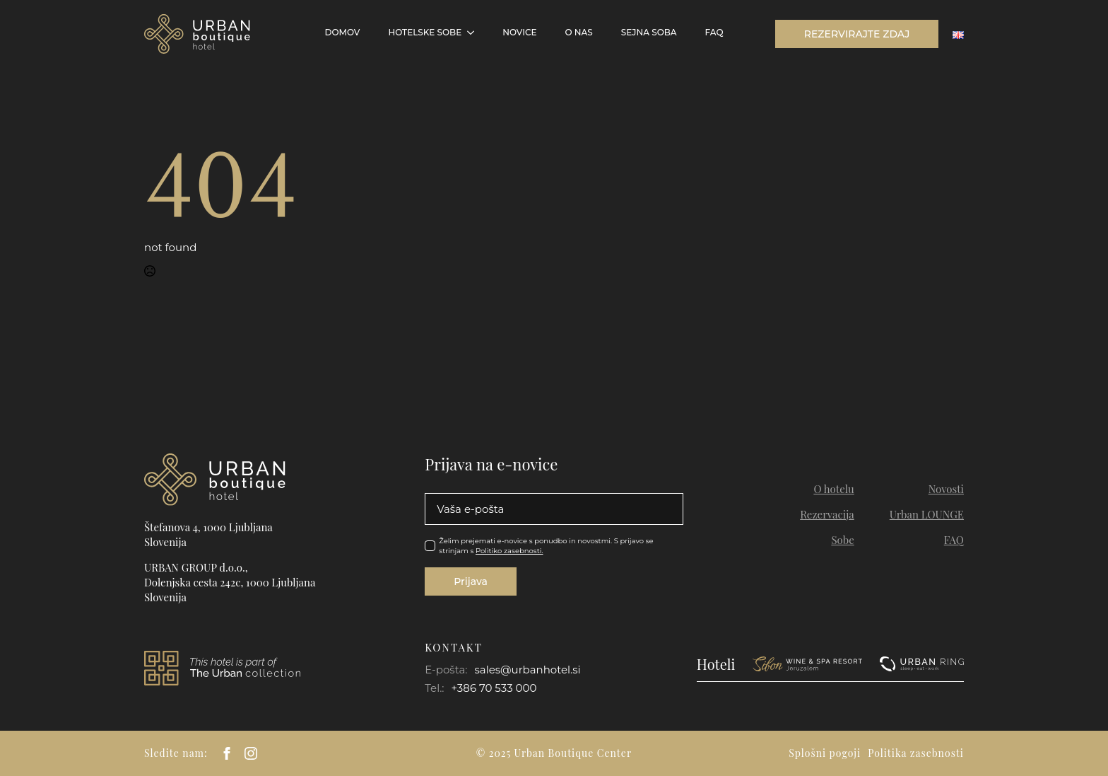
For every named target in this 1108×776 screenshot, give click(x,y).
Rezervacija (827, 514)
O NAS (578, 32)
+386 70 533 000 (494, 688)
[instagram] (251, 753)
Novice (519, 32)
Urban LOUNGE (927, 514)
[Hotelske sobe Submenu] (474, 32)
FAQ (714, 32)
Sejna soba (649, 32)
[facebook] (227, 753)
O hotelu (833, 489)
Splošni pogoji (825, 753)
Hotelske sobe (424, 32)
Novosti (946, 489)
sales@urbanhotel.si (527, 669)
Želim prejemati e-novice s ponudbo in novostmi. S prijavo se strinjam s (546, 545)
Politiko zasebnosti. (509, 550)
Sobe (842, 540)
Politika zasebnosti (916, 753)
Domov (342, 32)
